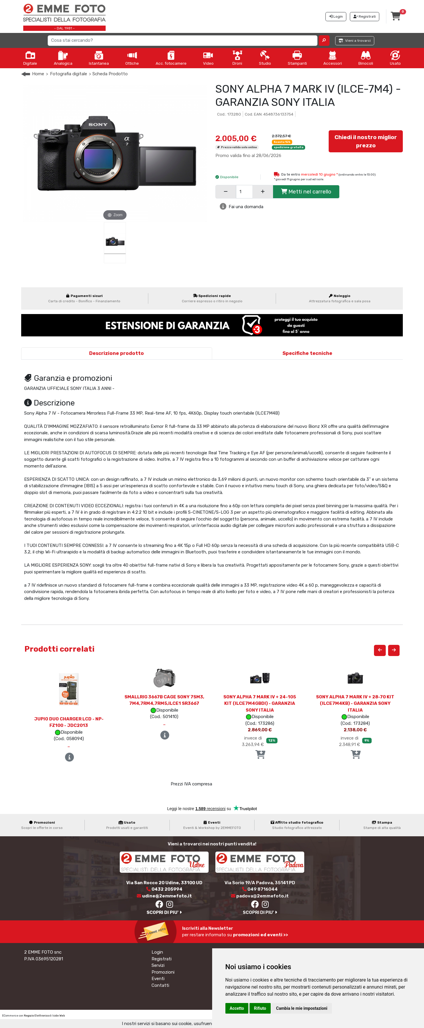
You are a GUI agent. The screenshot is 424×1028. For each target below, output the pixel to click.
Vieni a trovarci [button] (355, 41)
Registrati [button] (364, 16)
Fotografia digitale (68, 73)
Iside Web (58, 1015)
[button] (324, 40)
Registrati (162, 959)
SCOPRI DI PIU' (164, 912)
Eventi (158, 978)
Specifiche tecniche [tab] (307, 353)
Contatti (160, 985)
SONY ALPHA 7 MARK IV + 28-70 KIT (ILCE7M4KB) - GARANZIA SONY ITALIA (355, 703)
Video (208, 58)
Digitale (30, 58)
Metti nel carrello (306, 191)
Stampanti (297, 58)
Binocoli (365, 58)
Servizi (158, 965)
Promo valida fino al (248, 155)
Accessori (332, 58)
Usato (395, 58)
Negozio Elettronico (36, 1015)
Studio (265, 58)
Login (157, 952)
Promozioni (163, 972)
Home (38, 73)
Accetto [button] (237, 1008)
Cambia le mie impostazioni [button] (301, 1008)
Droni (237, 58)
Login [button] (336, 16)
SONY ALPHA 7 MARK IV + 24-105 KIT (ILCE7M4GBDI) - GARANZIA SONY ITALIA (259, 703)
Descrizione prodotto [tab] (116, 353)
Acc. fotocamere (171, 58)
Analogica (63, 58)
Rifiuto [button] (260, 1008)
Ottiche (132, 58)
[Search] (183, 40)
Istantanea (99, 58)
